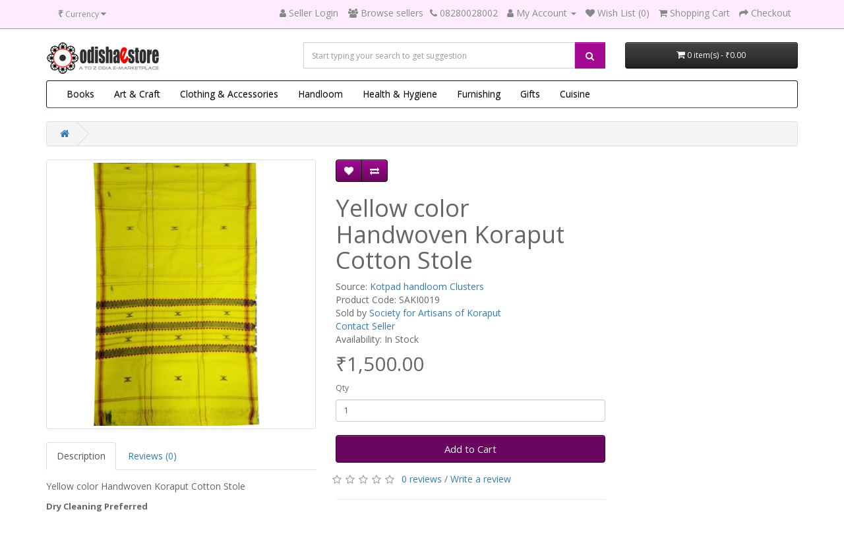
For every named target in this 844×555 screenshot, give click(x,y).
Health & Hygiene (400, 94)
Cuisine (575, 94)
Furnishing (478, 94)
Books (80, 94)
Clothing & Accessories (229, 94)
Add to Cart (470, 448)
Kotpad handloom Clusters (427, 286)
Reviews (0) (152, 456)
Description (81, 456)
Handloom (320, 94)
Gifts (530, 94)
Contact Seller (365, 326)
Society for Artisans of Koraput (435, 313)
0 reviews (422, 479)
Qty (342, 388)
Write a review (480, 479)
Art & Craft (137, 94)
